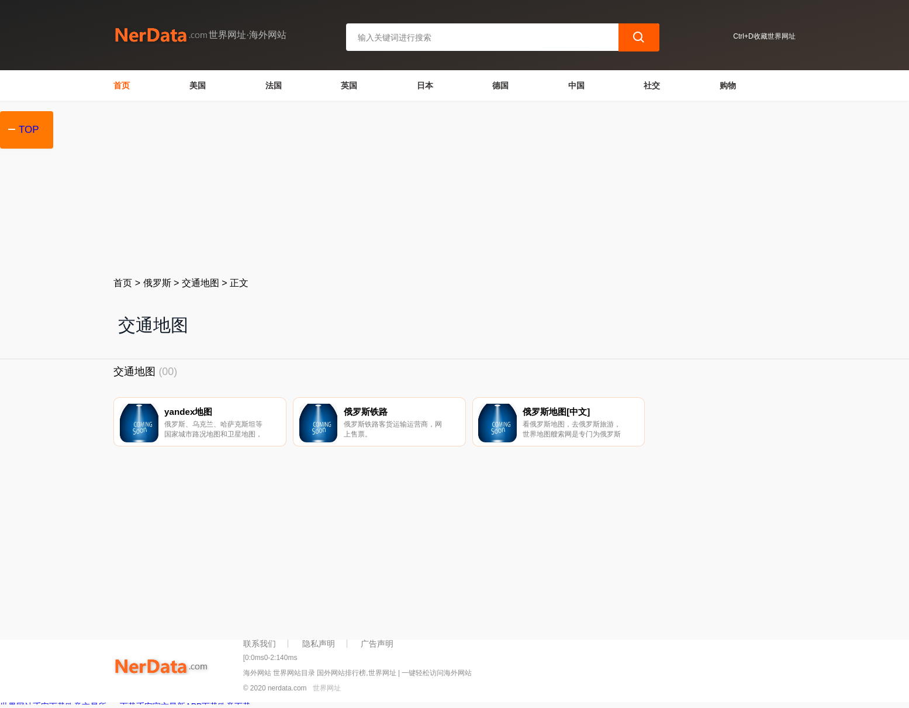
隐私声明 (318, 646)
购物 (728, 85)
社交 (652, 85)
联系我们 (259, 646)
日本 (425, 85)
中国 (576, 85)
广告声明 (377, 646)
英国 (349, 85)
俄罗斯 (157, 283)
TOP (29, 129)
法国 (273, 85)
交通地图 (200, 283)
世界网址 (327, 692)
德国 (500, 85)
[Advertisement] (454, 188)
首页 (121, 85)
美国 (197, 85)
